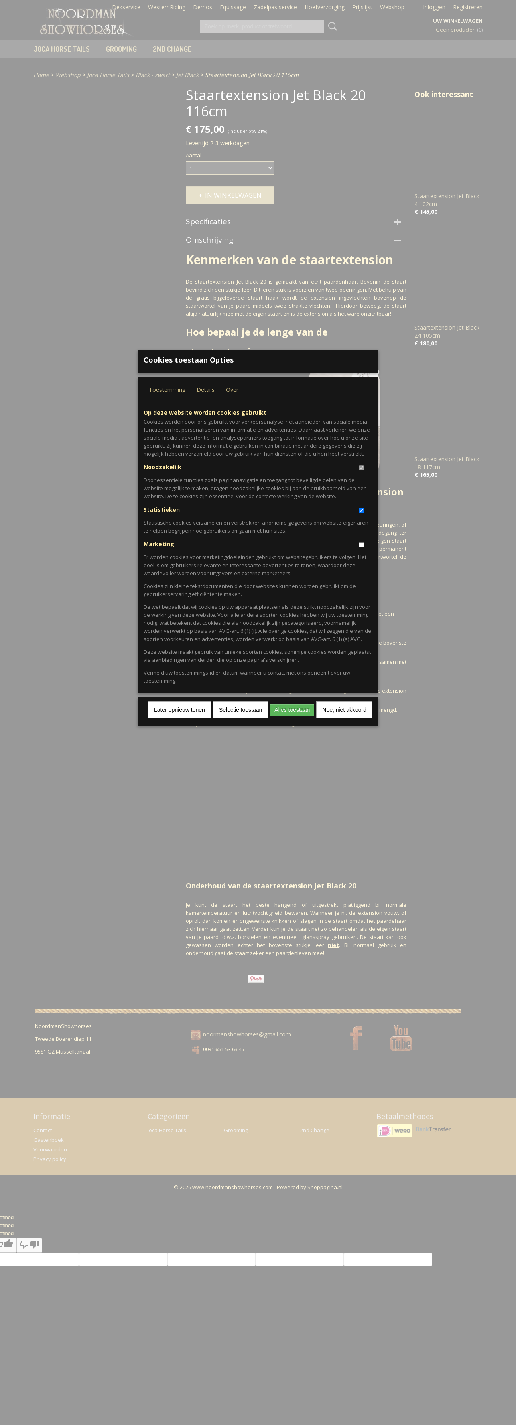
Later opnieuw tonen (179, 723)
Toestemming (167, 402)
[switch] (361, 480)
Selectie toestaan (240, 723)
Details (206, 402)
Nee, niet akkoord (344, 723)
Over (232, 402)
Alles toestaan (292, 723)
